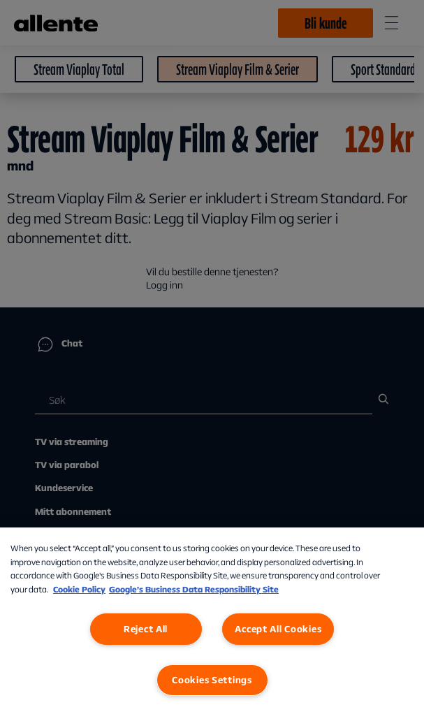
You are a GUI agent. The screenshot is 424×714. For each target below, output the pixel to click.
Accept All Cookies (278, 628)
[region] (212, 620)
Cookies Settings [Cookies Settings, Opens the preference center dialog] (212, 679)
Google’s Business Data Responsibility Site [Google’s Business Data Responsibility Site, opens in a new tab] (194, 589)
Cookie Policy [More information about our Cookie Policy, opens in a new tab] (79, 589)
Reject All (146, 628)
